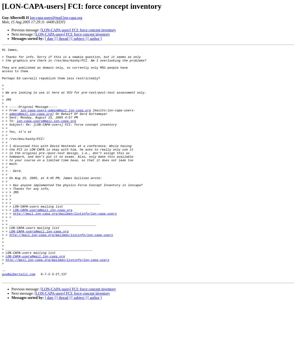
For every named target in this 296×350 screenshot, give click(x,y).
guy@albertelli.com (18, 319)
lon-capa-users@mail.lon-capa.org (56, 18)
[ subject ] (79, 39)
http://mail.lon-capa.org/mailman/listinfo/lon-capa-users (65, 247)
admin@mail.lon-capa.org (30, 127)
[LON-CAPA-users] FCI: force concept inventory (78, 30)
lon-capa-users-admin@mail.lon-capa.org (55, 123)
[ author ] (95, 39)
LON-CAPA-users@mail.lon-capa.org (42, 243)
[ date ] (50, 39)
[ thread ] (63, 39)
